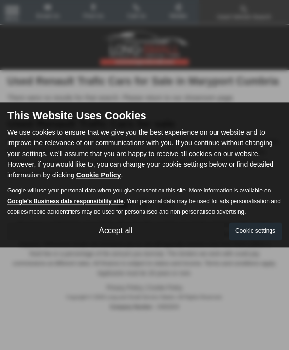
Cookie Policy (98, 175)
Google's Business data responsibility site (65, 201)
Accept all (115, 231)
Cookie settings (255, 231)
